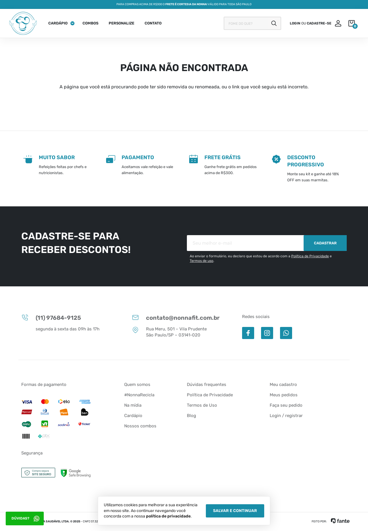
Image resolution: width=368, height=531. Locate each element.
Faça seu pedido (286, 405)
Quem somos (137, 384)
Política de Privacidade (310, 256)
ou (310, 23)
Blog (191, 415)
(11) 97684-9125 (51, 317)
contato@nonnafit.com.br (176, 317)
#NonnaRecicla (139, 394)
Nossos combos (140, 426)
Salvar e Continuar (235, 510)
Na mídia (132, 405)
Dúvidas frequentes (206, 384)
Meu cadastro (283, 384)
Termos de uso (201, 261)
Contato (153, 23)
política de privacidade (168, 516)
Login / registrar (286, 415)
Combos (90, 23)
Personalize (121, 23)
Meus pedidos (284, 394)
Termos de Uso (202, 405)
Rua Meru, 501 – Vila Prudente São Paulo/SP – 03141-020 (169, 332)
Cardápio (58, 23)
